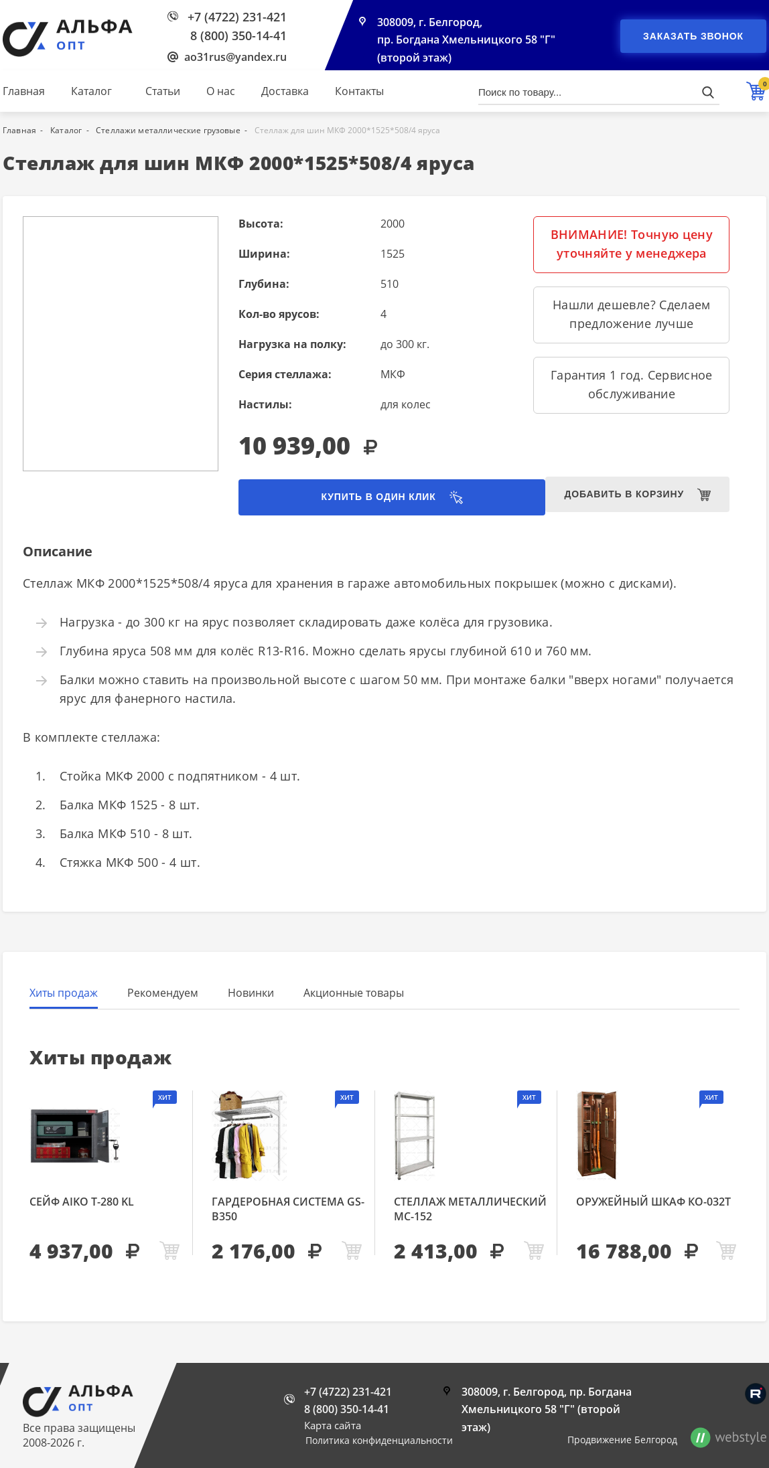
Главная (24, 91)
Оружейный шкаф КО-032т (653, 1203)
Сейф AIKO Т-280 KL (81, 1203)
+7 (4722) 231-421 (237, 17)
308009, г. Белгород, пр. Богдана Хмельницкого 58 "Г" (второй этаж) (467, 41)
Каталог (91, 91)
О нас (220, 91)
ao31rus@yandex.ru (235, 57)
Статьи (162, 91)
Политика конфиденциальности (379, 1440)
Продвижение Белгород (622, 1439)
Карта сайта (332, 1425)
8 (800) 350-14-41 (238, 35)
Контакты (359, 91)
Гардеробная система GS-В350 (288, 1210)
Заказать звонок (693, 36)
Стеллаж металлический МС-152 (470, 1210)
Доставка (285, 91)
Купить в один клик (352, 498)
